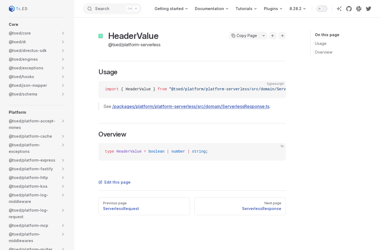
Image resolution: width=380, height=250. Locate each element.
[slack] (359, 9)
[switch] (321, 9)
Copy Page (244, 35)
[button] (37, 24)
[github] (349, 9)
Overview (323, 52)
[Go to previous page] (273, 35)
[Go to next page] (282, 35)
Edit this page (114, 182)
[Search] (113, 8)
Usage (321, 43)
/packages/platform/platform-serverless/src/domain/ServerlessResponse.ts (190, 106)
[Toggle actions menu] (263, 35)
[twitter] (368, 9)
